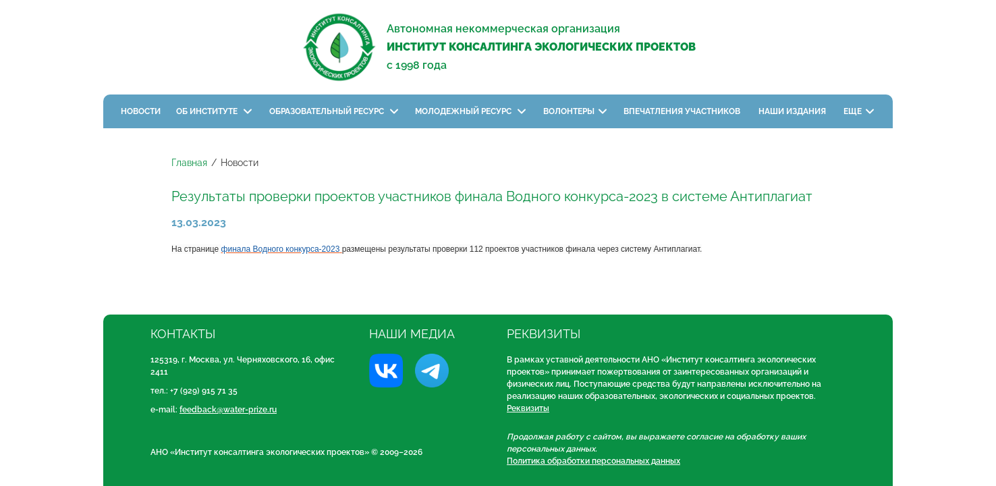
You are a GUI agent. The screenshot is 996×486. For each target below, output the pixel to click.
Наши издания (793, 111)
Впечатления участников (683, 111)
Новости (141, 111)
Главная (189, 162)
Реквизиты (528, 408)
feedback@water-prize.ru (228, 409)
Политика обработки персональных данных (593, 461)
